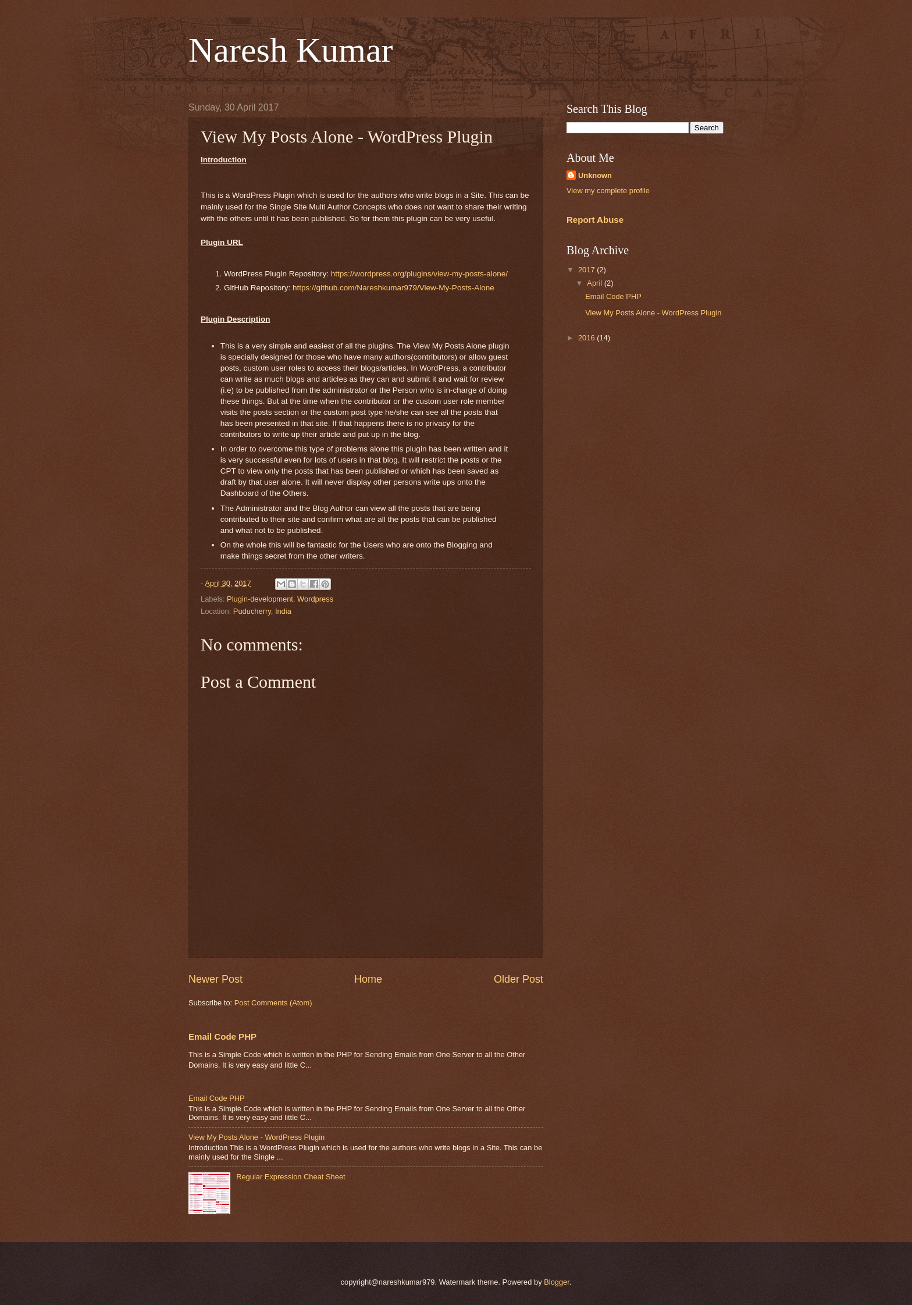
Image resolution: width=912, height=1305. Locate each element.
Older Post (518, 979)
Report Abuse (595, 220)
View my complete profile (608, 190)
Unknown (595, 175)
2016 (587, 337)
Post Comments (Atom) (273, 1002)
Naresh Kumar (290, 50)
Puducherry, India (262, 611)
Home (368, 979)
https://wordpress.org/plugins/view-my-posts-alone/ (419, 273)
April (595, 283)
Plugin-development (260, 599)
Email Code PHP (222, 1036)
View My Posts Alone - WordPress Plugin (256, 1137)
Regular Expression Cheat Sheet (290, 1176)
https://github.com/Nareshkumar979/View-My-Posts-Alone (393, 287)
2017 (587, 269)
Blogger (556, 1282)
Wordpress (315, 599)
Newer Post (215, 979)
